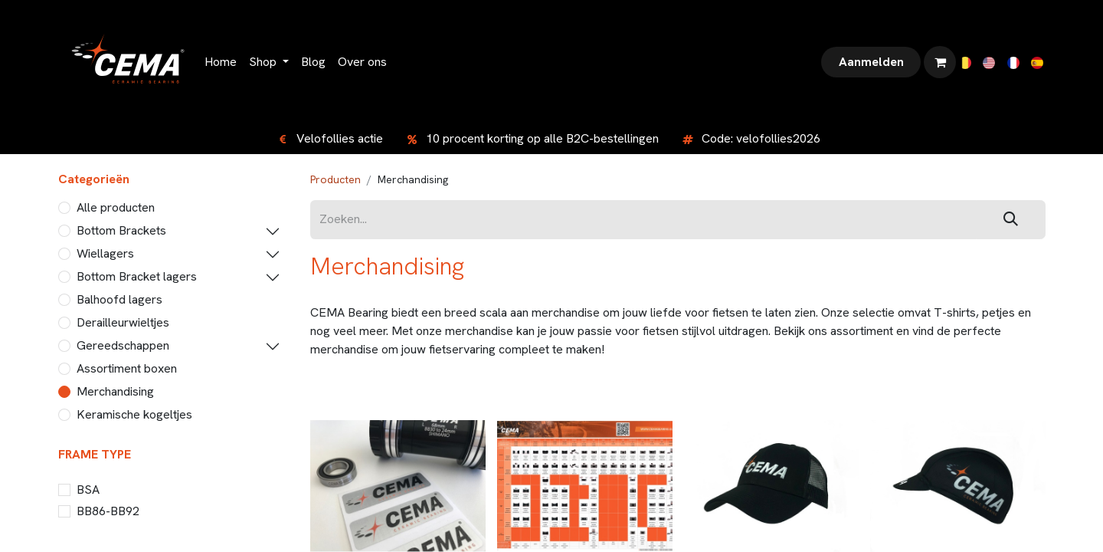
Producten (335, 179)
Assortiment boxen (127, 368)
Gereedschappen (123, 345)
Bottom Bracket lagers (137, 276)
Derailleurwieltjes (123, 322)
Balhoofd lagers (119, 299)
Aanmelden (871, 62)
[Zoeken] (1011, 219)
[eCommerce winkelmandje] (940, 62)
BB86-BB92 (108, 511)
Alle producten (116, 207)
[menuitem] (220, 62)
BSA (88, 489)
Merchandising (115, 391)
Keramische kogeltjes (134, 414)
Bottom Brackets (121, 230)
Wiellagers (105, 253)
